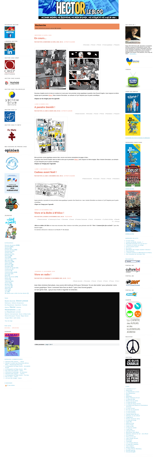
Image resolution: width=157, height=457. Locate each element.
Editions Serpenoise (18, 303)
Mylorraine (129, 390)
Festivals (24, 305)
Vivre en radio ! (42, 274)
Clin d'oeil (8, 285)
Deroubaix (87, 44)
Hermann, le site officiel (133, 415)
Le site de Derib (130, 411)
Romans (7, 255)
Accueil (7, 327)
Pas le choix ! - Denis (11, 376)
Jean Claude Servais (132, 438)
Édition (7, 278)
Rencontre (8, 264)
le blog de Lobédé (131, 427)
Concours (7, 270)
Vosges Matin (9, 317)
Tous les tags (8, 320)
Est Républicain (9, 305)
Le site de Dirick (131, 412)
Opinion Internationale (11, 314)
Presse (117, 221)
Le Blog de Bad (130, 399)
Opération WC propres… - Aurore (14, 373)
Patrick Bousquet (10, 315)
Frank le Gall (130, 426)
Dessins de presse (10, 245)
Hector (99, 44)
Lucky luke (129, 429)
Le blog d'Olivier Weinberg (133, 448)
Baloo (127, 394)
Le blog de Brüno (131, 402)
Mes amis (7, 260)
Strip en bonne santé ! (132, 246)
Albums (7, 248)
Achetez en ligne (129, 188)
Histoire (19, 307)
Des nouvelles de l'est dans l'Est (135, 254)
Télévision (68, 216)
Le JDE (18, 309)
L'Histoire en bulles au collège (135, 245)
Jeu (6, 291)
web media (17, 317)
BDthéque (129, 396)
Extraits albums (69, 42)
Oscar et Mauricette (25, 314)
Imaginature (129, 417)
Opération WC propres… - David (14, 361)
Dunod (93, 44)
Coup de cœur (9, 258)
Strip (6, 257)
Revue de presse (10, 276)
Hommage (8, 273)
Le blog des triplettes (132, 444)
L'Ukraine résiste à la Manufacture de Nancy (139, 252)
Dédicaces (8, 261)
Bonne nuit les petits (132, 400)
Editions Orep (130, 423)
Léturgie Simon (130, 430)
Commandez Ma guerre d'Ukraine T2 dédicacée (137, 137)
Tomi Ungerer (130, 445)
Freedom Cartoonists (81, 219)
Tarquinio (117, 44)
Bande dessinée (80, 113)
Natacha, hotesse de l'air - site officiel (137, 433)
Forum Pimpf (129, 424)
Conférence (8, 269)
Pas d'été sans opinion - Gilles (14, 370)
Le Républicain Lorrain (13, 312)
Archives (15, 327)
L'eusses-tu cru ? (131, 388)
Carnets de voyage (10, 267)
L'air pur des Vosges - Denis (13, 378)
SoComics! (129, 439)
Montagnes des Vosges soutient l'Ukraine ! (138, 249)
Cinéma (7, 279)
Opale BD (129, 421)
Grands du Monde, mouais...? (134, 242)
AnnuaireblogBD (130, 451)
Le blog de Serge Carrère (133, 403)
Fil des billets (11, 385)
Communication (9, 272)
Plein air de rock (131, 436)
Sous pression (130, 251)
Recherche (129, 259)
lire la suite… (133, 53)
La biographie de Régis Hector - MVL (16, 369)
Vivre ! (51, 95)
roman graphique (108, 44)
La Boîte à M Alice (108, 219)
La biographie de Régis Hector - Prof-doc (17, 375)
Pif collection (130, 435)
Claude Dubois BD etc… (133, 414)
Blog (6, 275)
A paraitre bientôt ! (44, 107)
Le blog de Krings (131, 420)
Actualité (7, 246)
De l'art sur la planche (132, 409)
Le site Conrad (130, 408)
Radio (69, 278)
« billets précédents (39, 344)
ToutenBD (129, 441)
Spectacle (7, 287)
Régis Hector (25, 315)
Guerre (100, 281)
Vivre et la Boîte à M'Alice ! (49, 213)
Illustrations (109, 113)
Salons (7, 263)
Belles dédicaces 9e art (133, 397)
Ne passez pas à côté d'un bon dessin (16, 293)
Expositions (8, 254)
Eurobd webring (130, 450)
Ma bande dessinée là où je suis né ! (136, 243)
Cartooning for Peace (54, 219)
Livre (6, 290)
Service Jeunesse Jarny (133, 418)
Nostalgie (7, 266)
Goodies (7, 252)
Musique (7, 284)
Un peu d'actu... (130, 240)
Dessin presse (22, 301)
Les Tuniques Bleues (132, 442)
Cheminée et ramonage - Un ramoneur (16, 372)
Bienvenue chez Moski (132, 432)
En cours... (40, 38)
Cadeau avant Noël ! (45, 172)
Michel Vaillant (130, 447)
